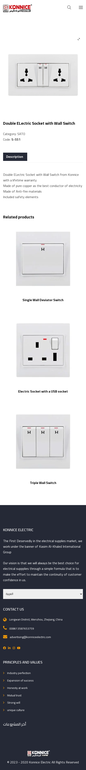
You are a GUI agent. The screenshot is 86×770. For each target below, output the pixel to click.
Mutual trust (14, 695)
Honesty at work (17, 688)
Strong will (13, 702)
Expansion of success (20, 680)
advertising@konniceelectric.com (30, 637)
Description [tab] (14, 157)
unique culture (16, 710)
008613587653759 (21, 628)
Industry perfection (19, 673)
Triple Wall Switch (43, 483)
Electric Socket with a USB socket (43, 391)
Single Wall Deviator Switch (43, 300)
